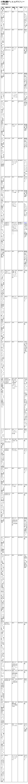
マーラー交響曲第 (2, 254)
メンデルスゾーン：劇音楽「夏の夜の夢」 (2, 443)
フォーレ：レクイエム (2, 673)
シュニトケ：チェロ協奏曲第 (2, 163)
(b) (26, 222)
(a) (24, 222)
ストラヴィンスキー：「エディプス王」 (2, 433)
